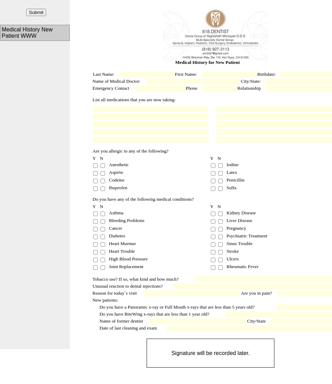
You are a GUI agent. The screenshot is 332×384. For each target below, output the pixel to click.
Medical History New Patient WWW (27, 33)
